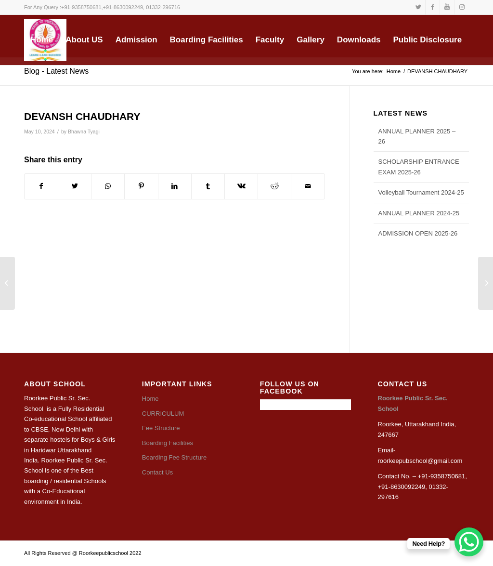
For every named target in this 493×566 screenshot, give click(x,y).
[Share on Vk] (241, 186)
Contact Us (157, 472)
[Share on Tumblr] (208, 186)
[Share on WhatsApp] (107, 186)
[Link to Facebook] (433, 7)
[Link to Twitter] (418, 7)
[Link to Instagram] (461, 7)
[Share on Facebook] (41, 186)
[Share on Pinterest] (141, 186)
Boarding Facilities (167, 443)
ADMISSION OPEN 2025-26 (418, 233)
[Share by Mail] (307, 186)
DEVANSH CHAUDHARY (82, 116)
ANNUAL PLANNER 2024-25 (419, 213)
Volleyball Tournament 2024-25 (421, 192)
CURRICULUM (163, 413)
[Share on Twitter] (74, 186)
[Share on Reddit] (274, 186)
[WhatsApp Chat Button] (468, 541)
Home (150, 398)
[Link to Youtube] (447, 7)
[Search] (89, 82)
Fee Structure (161, 428)
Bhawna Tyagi (84, 131)
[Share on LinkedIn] (174, 186)
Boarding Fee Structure (174, 457)
